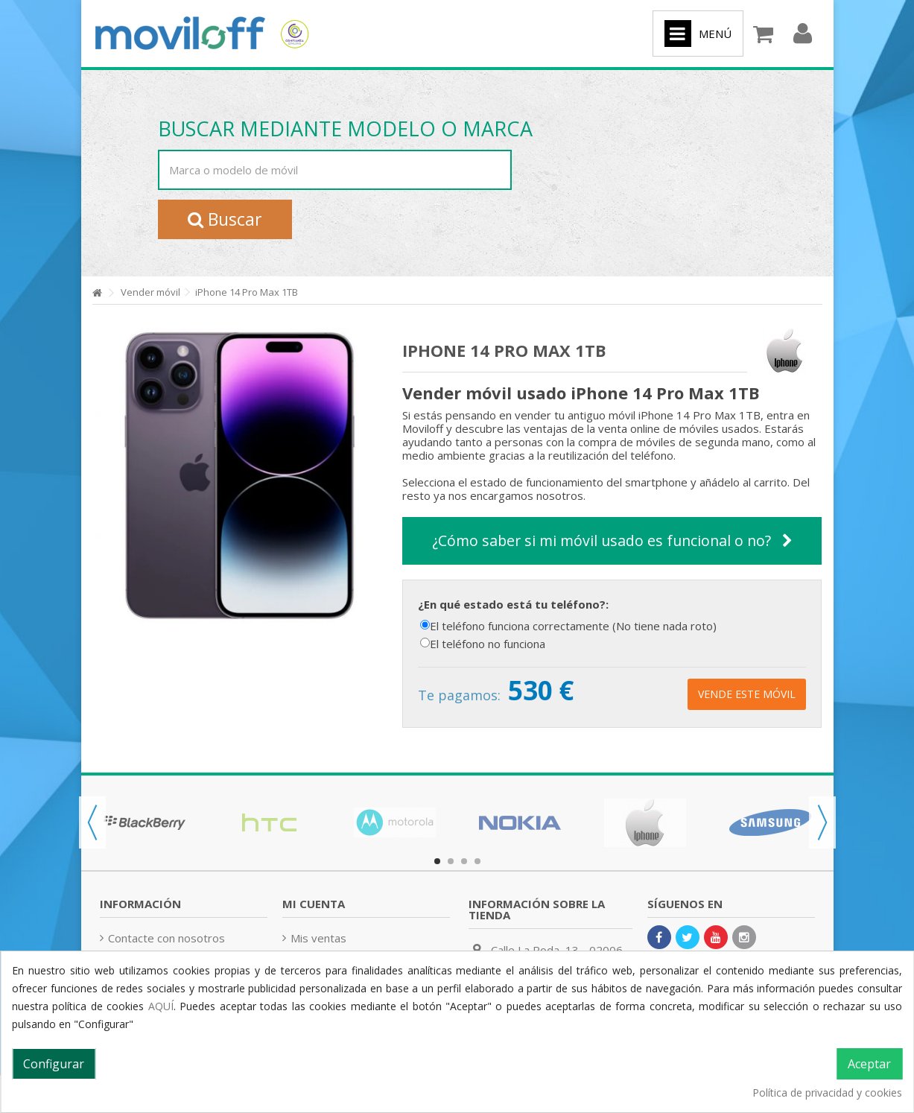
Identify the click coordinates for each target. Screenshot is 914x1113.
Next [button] (822, 822)
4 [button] (477, 861)
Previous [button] (92, 822)
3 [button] (464, 861)
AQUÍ (161, 1006)
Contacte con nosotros (166, 937)
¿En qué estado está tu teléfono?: (515, 604)
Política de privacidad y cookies (827, 1092)
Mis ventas (318, 937)
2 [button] (451, 861)
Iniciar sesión (802, 34)
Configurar (53, 1064)
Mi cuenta (313, 903)
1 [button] (437, 861)
